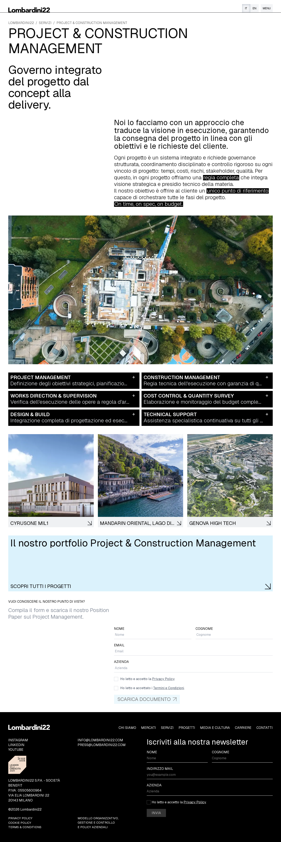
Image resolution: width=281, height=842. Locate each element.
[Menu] (267, 8)
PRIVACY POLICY (20, 818)
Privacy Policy (163, 679)
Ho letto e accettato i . (152, 688)
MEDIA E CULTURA (215, 728)
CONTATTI (264, 728)
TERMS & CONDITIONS (24, 827)
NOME (119, 629)
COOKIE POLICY (19, 823)
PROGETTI (187, 728)
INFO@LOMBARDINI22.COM (100, 740)
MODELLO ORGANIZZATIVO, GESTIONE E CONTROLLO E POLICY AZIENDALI (98, 822)
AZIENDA (121, 662)
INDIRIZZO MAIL (160, 769)
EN (254, 8)
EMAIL (119, 645)
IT (246, 8)
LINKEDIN (16, 745)
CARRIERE (243, 728)
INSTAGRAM (18, 740)
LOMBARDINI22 (21, 23)
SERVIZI (45, 23)
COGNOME (204, 629)
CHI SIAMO (127, 728)
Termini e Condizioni (168, 688)
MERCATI (148, 728)
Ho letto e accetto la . (147, 679)
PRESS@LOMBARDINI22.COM (102, 745)
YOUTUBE (15, 750)
